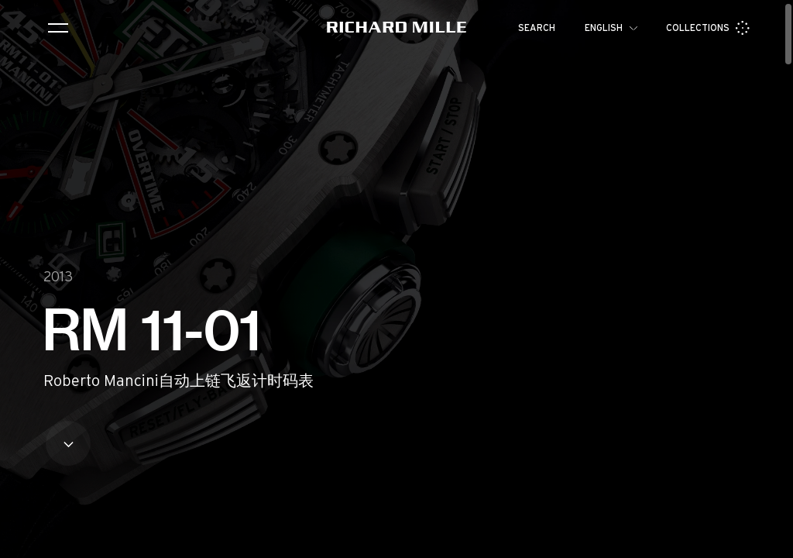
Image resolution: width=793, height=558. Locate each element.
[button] (769, 541)
